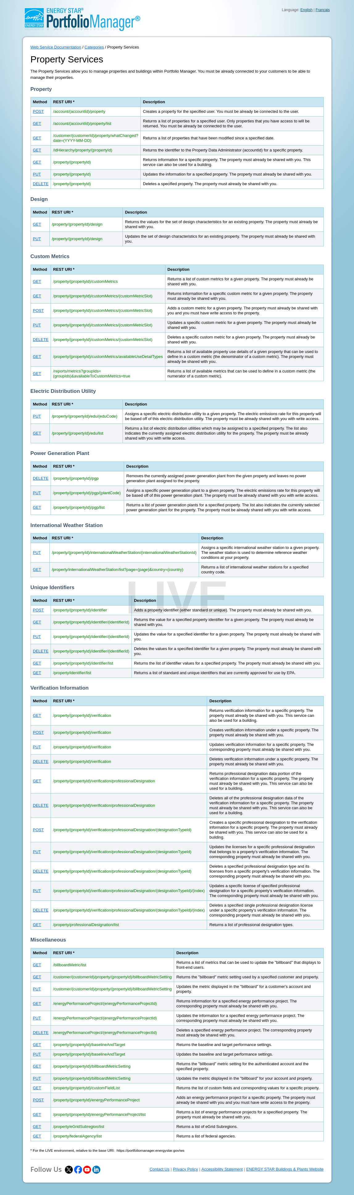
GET (37, 123)
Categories (94, 47)
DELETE (41, 183)
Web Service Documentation (56, 47)
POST (38, 111)
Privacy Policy (185, 1169)
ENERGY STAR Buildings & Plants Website (285, 1169)
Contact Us (159, 1169)
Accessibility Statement (222, 1169)
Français (322, 10)
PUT (37, 174)
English (306, 10)
